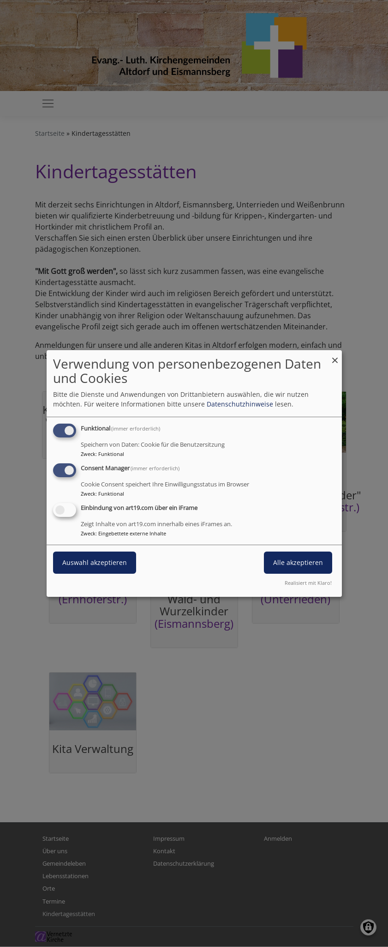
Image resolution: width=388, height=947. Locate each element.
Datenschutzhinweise (240, 404)
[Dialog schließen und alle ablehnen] (335, 356)
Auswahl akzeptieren (94, 562)
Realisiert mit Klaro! (308, 582)
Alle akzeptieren (298, 562)
